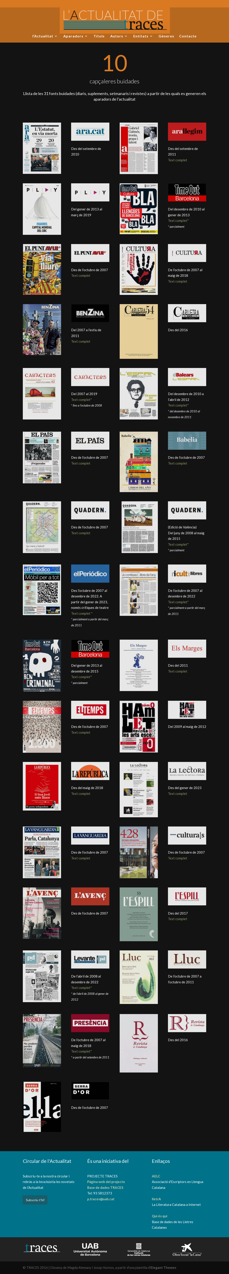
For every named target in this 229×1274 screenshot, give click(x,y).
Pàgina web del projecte (106, 1182)
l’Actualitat (42, 36)
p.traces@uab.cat (100, 1199)
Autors (116, 36)
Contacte (188, 36)
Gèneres (166, 36)
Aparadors (73, 36)
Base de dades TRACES (105, 1187)
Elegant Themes (163, 1267)
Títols (99, 36)
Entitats (140, 36)
